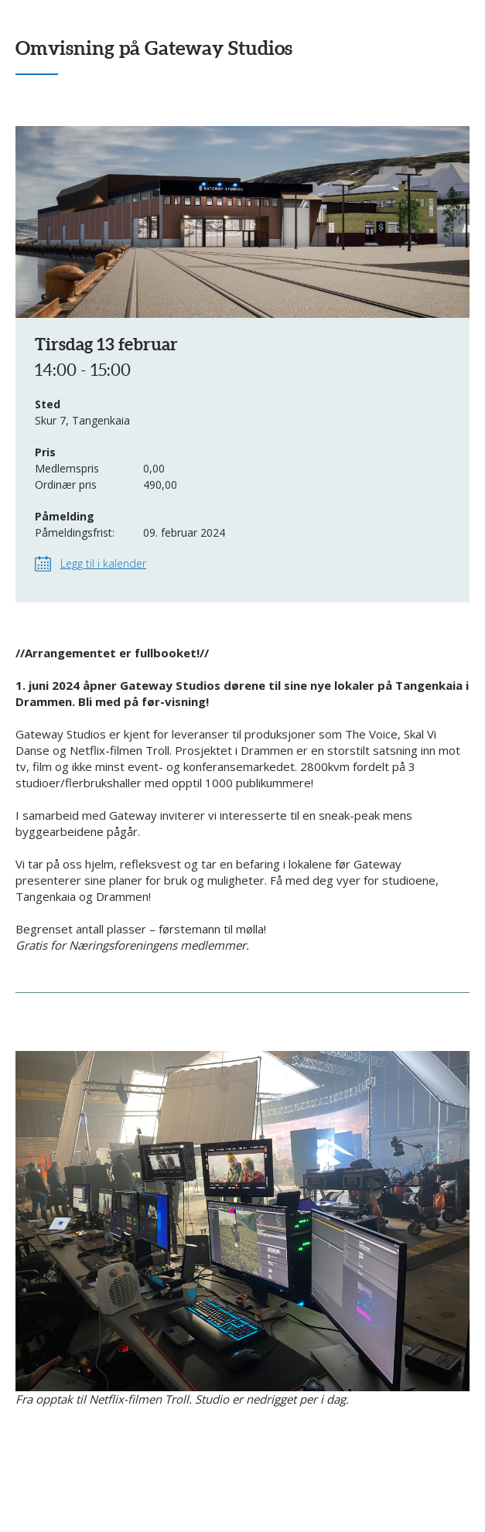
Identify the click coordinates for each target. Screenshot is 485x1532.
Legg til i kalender (103, 563)
